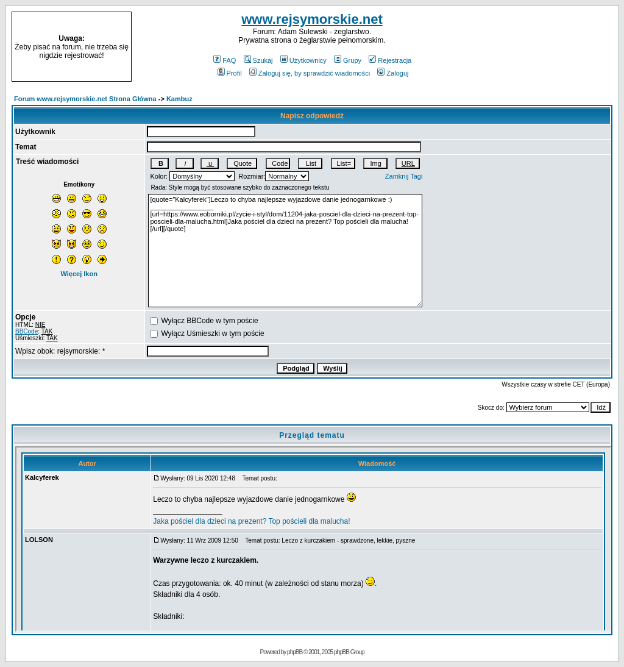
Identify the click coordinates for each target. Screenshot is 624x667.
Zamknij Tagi (404, 176)
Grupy (347, 60)
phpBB (294, 652)
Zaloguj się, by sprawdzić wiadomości (309, 73)
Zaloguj (392, 73)
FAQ (224, 60)
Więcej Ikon (78, 273)
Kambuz (179, 98)
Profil (230, 73)
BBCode (26, 331)
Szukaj (258, 60)
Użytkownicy (303, 60)
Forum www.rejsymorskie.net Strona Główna (85, 98)
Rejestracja (390, 60)
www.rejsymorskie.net (312, 19)
